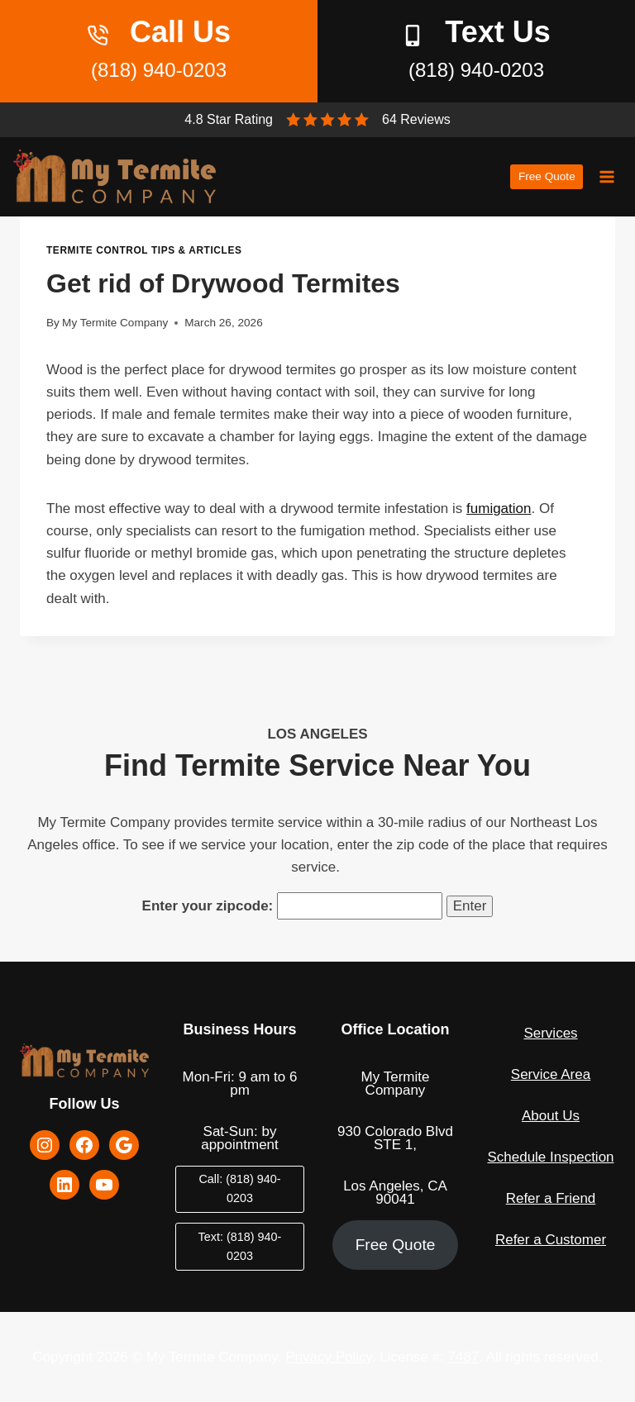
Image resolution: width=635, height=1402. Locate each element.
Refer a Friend (551, 1198)
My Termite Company (115, 322)
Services (550, 1033)
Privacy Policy (328, 1357)
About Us (551, 1116)
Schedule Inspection (550, 1157)
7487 (463, 1357)
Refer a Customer (550, 1240)
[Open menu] (606, 176)
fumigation (498, 508)
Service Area (550, 1074)
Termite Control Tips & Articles (143, 250)
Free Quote (546, 176)
